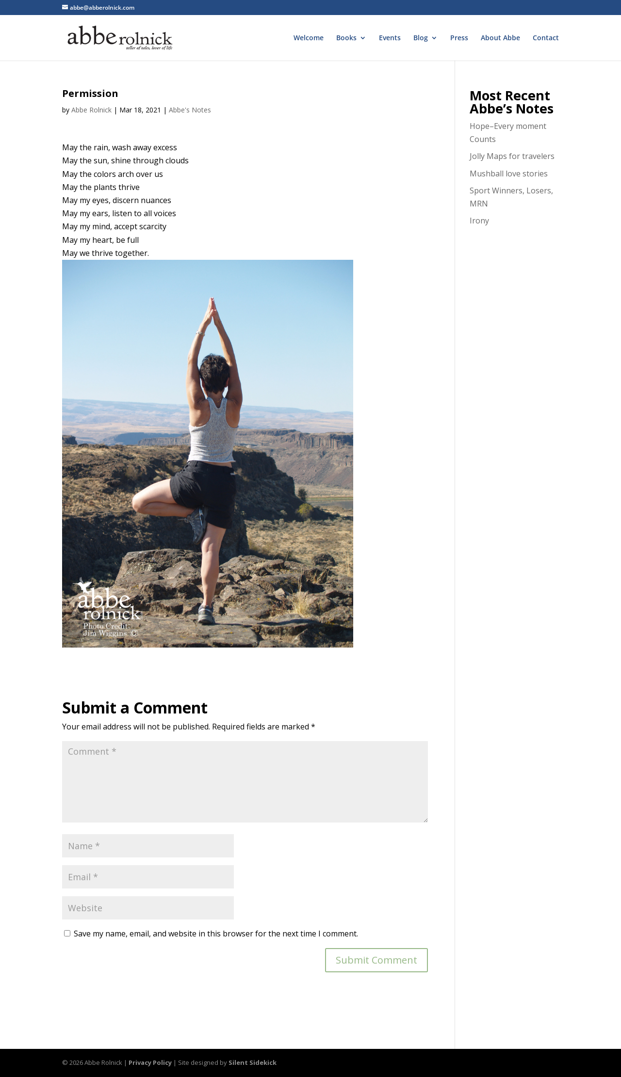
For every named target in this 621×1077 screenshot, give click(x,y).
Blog (420, 38)
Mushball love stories (509, 173)
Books (346, 38)
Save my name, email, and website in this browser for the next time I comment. (216, 933)
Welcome (309, 38)
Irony (479, 220)
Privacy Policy (150, 1062)
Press (459, 38)
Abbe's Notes (190, 109)
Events (390, 38)
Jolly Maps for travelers (512, 156)
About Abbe (500, 38)
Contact (546, 38)
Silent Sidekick (253, 1062)
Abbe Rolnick (91, 109)
